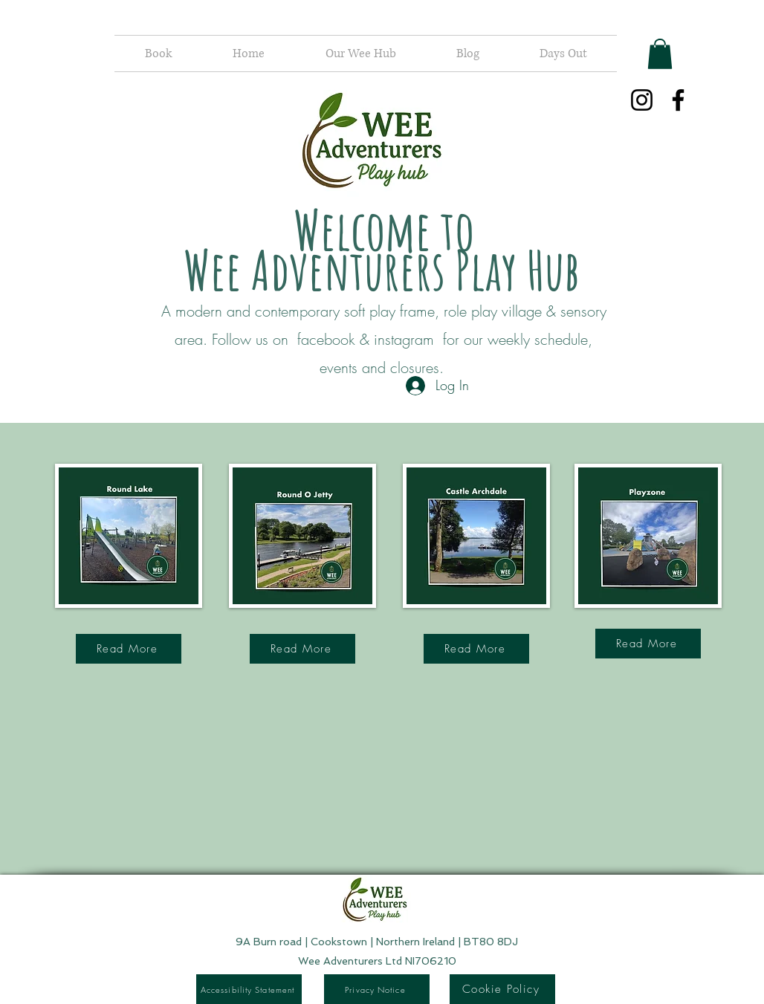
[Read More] (128, 649)
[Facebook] (678, 99)
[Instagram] (641, 99)
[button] (660, 54)
